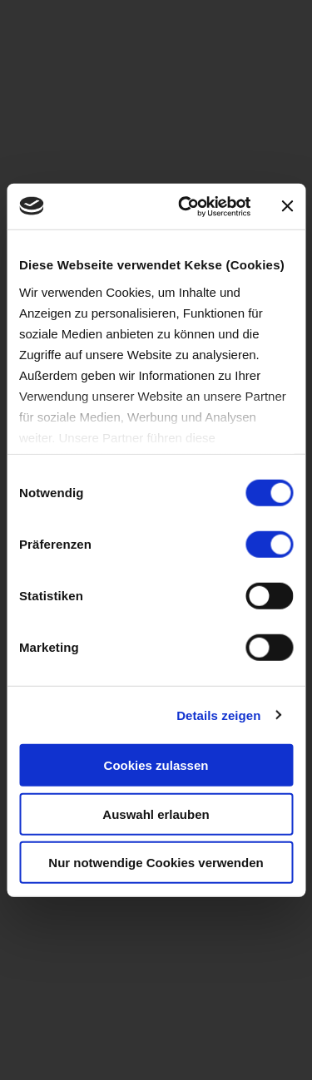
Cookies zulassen (156, 765)
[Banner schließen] (287, 206)
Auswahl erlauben (155, 813)
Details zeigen (218, 715)
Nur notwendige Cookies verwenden (155, 863)
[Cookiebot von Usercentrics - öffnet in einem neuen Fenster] (185, 206)
